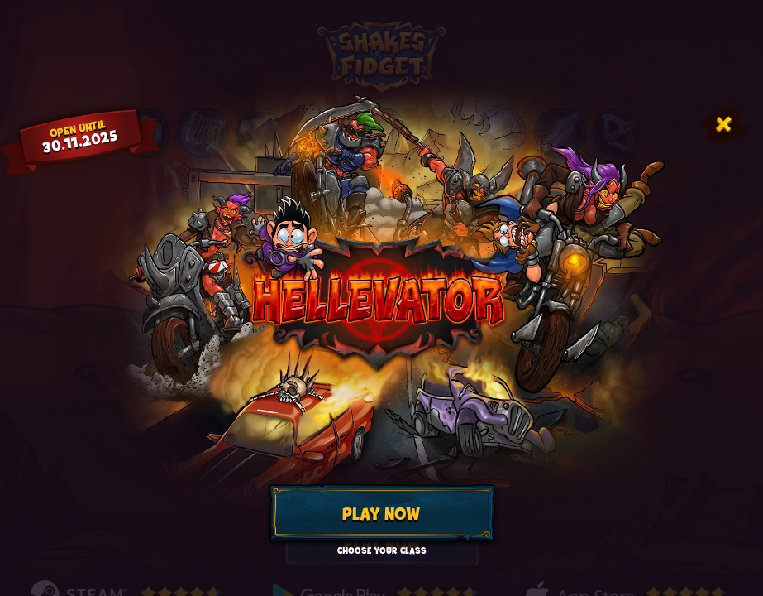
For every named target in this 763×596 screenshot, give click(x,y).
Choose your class (382, 551)
